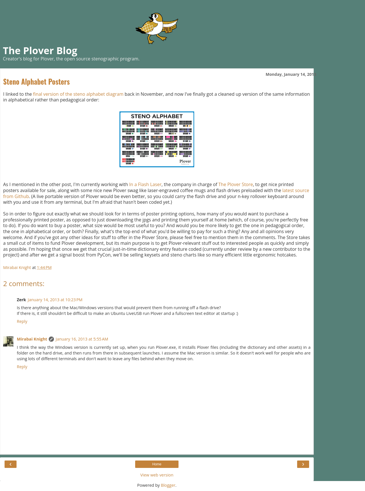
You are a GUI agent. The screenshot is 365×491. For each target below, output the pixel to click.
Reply (22, 321)
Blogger (168, 485)
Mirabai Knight (32, 339)
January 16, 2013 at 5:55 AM (82, 339)
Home (156, 464)
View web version (156, 475)
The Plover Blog (40, 50)
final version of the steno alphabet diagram (78, 94)
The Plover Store (235, 184)
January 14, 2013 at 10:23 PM (55, 299)
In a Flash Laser (145, 184)
